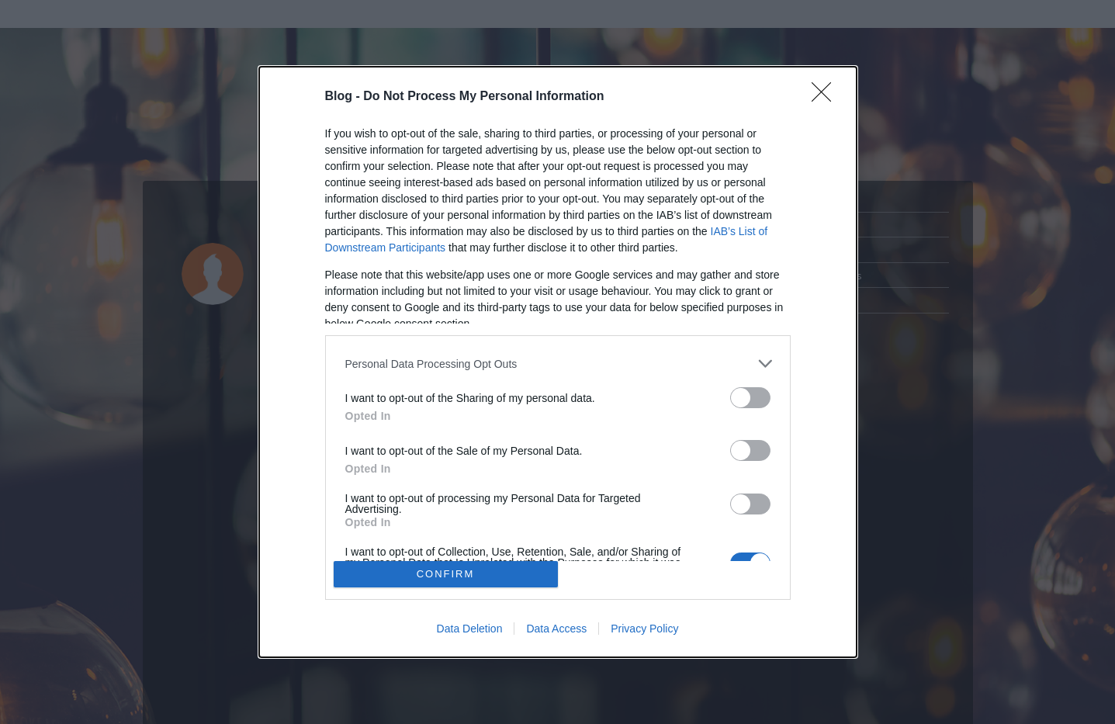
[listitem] (557, 363)
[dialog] (558, 362)
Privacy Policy (644, 628)
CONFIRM (446, 574)
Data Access (556, 628)
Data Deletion (470, 628)
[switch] (750, 397)
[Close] (826, 97)
